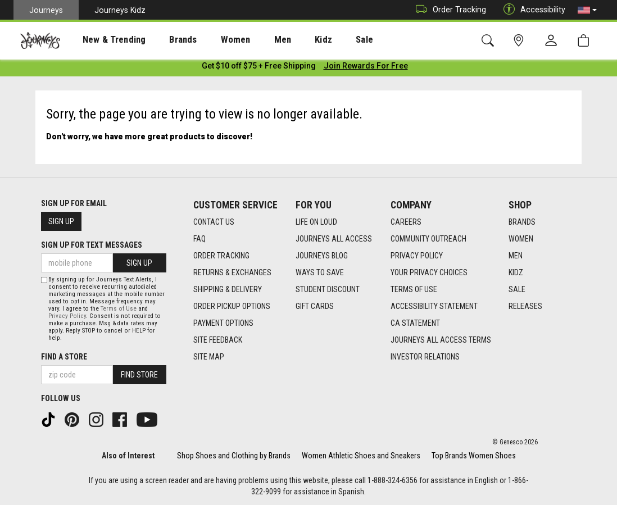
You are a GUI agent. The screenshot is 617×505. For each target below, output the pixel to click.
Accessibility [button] (531, 10)
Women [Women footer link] (521, 238)
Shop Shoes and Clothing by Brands (234, 455)
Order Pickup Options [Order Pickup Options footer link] (231, 306)
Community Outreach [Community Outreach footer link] (428, 238)
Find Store (139, 374)
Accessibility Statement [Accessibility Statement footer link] (434, 306)
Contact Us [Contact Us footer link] (213, 221)
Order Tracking (448, 10)
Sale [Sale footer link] (517, 289)
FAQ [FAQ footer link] (199, 238)
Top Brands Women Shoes (474, 455)
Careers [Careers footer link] (406, 221)
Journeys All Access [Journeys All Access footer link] (334, 238)
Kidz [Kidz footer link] (516, 272)
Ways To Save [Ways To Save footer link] (320, 272)
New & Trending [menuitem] (103, 40)
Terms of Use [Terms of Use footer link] (414, 289)
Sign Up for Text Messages (91, 244)
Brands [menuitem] (165, 40)
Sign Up (61, 221)
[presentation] (104, 39)
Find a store (64, 356)
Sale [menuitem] (324, 40)
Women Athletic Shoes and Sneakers (361, 455)
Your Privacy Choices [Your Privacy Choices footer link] (429, 272)
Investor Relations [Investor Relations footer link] (425, 356)
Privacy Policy (67, 316)
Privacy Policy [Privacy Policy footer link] (417, 255)
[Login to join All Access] (259, 67)
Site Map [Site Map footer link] (208, 356)
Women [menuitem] (212, 40)
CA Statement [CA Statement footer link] (415, 323)
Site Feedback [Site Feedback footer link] (217, 339)
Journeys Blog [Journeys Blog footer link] (322, 255)
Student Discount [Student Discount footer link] (328, 289)
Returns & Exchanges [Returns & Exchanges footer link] (232, 272)
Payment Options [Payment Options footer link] (223, 323)
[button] (587, 10)
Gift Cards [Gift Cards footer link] (315, 306)
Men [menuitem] (252, 40)
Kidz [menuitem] (289, 40)
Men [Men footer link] (516, 255)
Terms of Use (119, 308)
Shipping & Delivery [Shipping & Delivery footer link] (227, 289)
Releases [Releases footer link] (525, 306)
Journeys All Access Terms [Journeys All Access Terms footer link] (441, 339)
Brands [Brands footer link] (522, 221)
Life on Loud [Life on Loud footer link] (316, 221)
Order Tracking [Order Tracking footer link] (221, 255)
